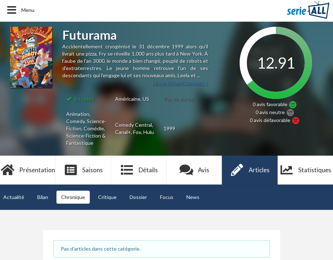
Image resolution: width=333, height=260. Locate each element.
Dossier (138, 197)
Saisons (83, 170)
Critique (107, 197)
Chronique (73, 197)
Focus (166, 197)
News (192, 197)
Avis (194, 170)
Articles (250, 170)
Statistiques (305, 170)
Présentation (27, 170)
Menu (20, 10)
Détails (139, 170)
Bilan (42, 197)
